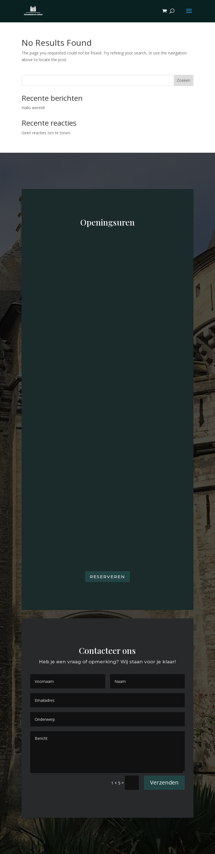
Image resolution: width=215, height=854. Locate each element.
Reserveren (107, 576)
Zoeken (183, 80)
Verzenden (164, 782)
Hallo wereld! (33, 107)
